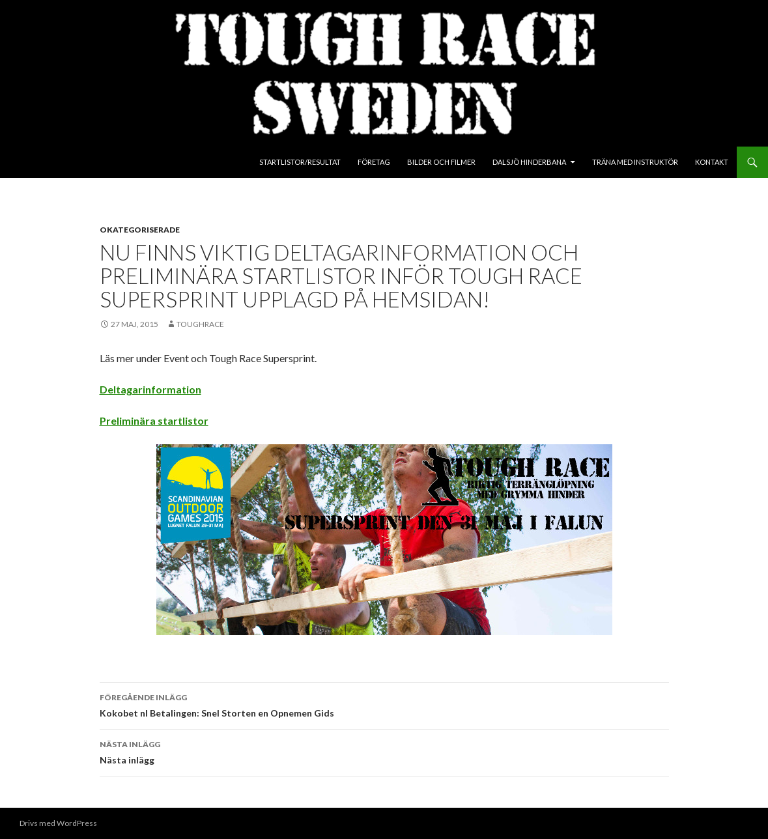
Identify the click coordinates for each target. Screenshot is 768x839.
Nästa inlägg (384, 751)
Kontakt (711, 162)
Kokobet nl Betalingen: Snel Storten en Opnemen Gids (384, 704)
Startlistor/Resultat (300, 162)
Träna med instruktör (635, 162)
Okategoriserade (140, 230)
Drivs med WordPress (58, 823)
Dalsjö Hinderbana (529, 162)
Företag (374, 162)
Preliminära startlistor (154, 420)
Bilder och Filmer (441, 162)
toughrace (200, 324)
